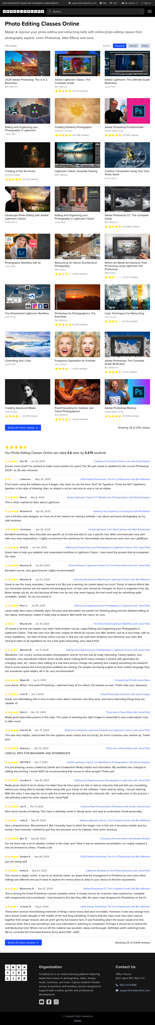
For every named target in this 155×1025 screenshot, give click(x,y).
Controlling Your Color (18, 360)
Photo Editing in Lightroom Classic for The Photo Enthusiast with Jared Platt (109, 565)
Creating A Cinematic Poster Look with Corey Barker (122, 461)
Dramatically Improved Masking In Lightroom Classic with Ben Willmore (112, 579)
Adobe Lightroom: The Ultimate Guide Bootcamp (127, 81)
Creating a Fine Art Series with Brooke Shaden (125, 838)
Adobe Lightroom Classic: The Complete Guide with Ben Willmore (115, 820)
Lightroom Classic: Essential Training (76, 171)
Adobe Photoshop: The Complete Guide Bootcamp (124, 362)
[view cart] (114, 3)
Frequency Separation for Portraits (75, 360)
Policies (77, 1020)
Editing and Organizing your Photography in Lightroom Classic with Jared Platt (108, 547)
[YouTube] (41, 1002)
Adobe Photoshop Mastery (120, 408)
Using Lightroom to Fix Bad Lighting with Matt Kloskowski (119, 529)
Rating (145, 45)
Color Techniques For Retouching (124, 313)
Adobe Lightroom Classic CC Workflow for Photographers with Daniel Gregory (108, 497)
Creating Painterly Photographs (73, 127)
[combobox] (95, 11)
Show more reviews (23, 942)
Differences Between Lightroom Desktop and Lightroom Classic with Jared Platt (107, 730)
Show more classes (23, 427)
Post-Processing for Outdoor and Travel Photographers (74, 409)
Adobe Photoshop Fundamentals (124, 127)
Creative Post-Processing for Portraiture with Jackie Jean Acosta (115, 806)
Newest (133, 45)
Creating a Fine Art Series (20, 171)
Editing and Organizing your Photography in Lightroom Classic (74, 216)
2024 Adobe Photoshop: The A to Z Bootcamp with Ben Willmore (115, 479)
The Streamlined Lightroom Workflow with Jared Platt (121, 623)
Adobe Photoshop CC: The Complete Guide (127, 216)
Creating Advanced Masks (20, 408)
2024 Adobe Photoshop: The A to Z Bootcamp (26, 81)
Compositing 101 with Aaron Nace (132, 680)
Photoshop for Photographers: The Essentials (75, 314)
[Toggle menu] (149, 11)
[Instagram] (56, 1002)
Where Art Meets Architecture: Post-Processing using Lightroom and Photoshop (126, 266)
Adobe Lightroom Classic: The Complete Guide (72, 81)
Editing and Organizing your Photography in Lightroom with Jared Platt (112, 605)
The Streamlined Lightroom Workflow (27, 313)
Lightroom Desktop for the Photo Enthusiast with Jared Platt (118, 870)
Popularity (120, 45)
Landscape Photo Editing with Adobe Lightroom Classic (26, 216)
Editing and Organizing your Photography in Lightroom (21, 128)
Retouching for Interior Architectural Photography (76, 264)
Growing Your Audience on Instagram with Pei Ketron (121, 511)
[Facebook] (49, 1002)
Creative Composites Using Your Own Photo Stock (127, 172)
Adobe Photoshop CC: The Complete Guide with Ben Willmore (116, 888)
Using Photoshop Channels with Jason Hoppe (125, 694)
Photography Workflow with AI (23, 263)
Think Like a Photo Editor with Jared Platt (128, 712)
